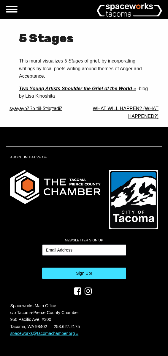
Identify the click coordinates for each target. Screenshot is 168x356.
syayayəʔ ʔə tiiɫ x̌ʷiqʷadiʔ (35, 108)
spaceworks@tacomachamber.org (42, 333)
